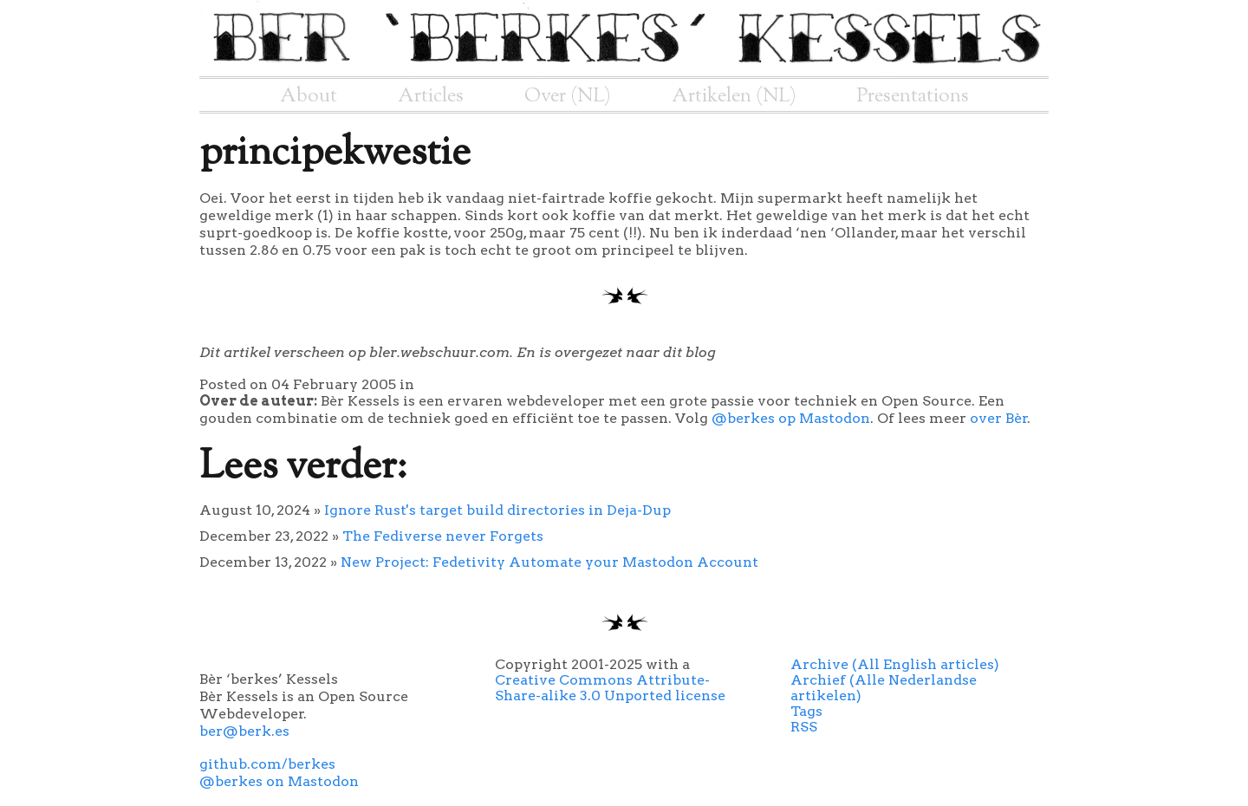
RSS (803, 726)
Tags (806, 711)
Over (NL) (567, 96)
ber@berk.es (244, 731)
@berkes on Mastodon (279, 781)
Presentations (913, 96)
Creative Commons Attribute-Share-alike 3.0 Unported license (610, 688)
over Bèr (999, 418)
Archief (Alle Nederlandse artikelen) (883, 688)
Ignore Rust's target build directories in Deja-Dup (497, 510)
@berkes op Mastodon (791, 418)
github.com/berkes (267, 764)
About (308, 96)
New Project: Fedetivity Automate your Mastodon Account (549, 562)
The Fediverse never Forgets (442, 536)
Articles (431, 96)
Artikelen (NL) (734, 96)
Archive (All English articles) (894, 664)
